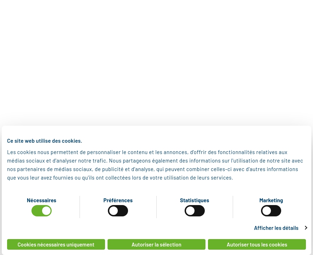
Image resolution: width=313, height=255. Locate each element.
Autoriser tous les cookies (257, 244)
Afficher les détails (276, 228)
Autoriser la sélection (156, 244)
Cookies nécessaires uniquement (56, 244)
